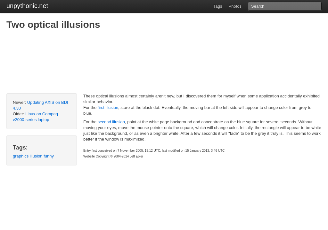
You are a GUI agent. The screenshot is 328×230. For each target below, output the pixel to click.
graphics (21, 156)
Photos (235, 6)
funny (49, 156)
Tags (217, 6)
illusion (36, 156)
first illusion (108, 107)
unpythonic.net (27, 5)
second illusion (111, 121)
